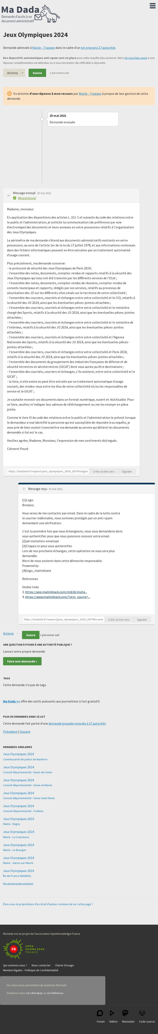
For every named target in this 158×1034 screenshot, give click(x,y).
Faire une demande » (22, 661)
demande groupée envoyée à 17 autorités (77, 723)
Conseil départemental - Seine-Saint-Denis (29, 798)
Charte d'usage (64, 965)
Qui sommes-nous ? (15, 965)
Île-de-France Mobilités (17, 876)
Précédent (10, 732)
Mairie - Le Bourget (14, 850)
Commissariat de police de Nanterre (25, 759)
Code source (147, 1016)
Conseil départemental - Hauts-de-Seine (27, 772)
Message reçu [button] (38, 489)
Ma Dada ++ (11, 701)
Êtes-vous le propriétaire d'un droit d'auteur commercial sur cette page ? (48, 904)
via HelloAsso (55, 993)
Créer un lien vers (104, 471)
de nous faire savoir (135, 58)
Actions (12, 73)
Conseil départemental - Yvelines (23, 811)
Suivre (37, 73)
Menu (152, 5)
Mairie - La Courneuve (16, 837)
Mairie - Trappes (43, 48)
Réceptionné (27, 198)
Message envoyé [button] (24, 193)
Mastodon (128, 1016)
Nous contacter (41, 965)
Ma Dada (31, 14)
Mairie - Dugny (11, 824)
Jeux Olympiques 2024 (18, 754)
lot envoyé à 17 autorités (98, 48)
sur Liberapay (34, 993)
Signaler (127, 471)
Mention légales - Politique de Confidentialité (30, 970)
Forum (101, 1016)
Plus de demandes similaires (18, 883)
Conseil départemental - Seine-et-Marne (27, 785)
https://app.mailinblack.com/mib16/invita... (56, 592)
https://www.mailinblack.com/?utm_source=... (57, 597)
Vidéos (113, 1016)
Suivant (25, 732)
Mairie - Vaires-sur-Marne (18, 863)
